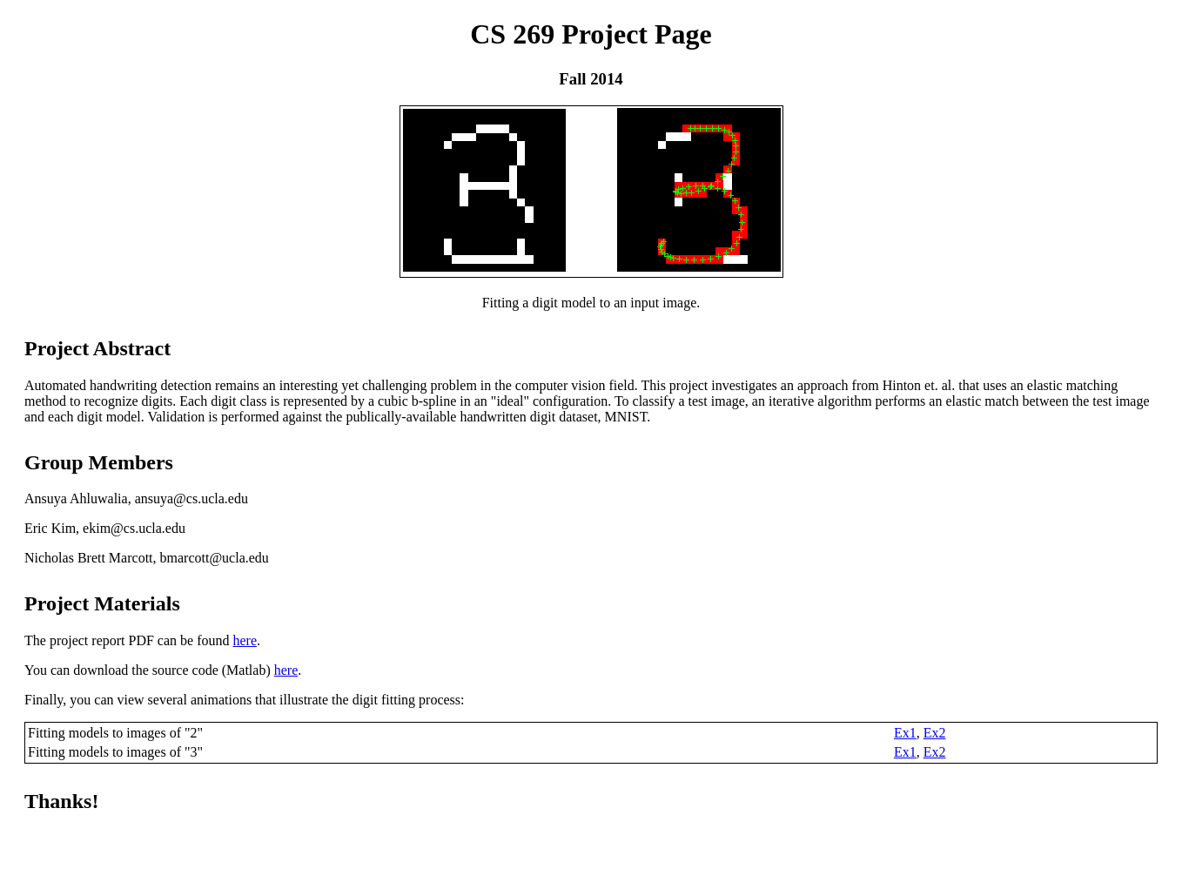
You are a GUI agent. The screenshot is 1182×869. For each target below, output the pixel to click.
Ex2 (934, 732)
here (244, 640)
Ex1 (905, 732)
